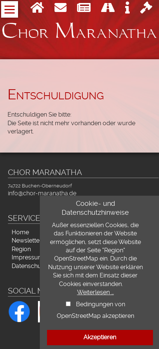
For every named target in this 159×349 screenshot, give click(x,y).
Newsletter (27, 240)
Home (20, 232)
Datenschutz (29, 266)
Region (21, 249)
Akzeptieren (99, 337)
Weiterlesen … (95, 292)
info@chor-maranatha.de (42, 193)
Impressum (28, 257)
